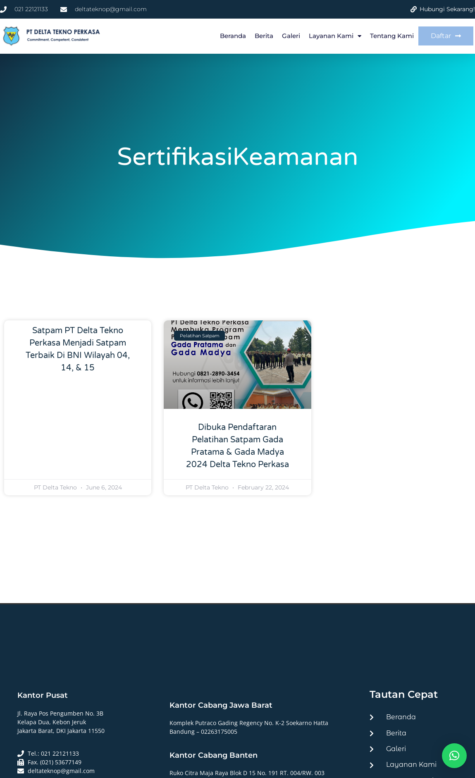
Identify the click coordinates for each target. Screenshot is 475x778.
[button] (454, 755)
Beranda (233, 36)
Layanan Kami (335, 36)
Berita (264, 36)
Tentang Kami (392, 36)
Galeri (291, 36)
